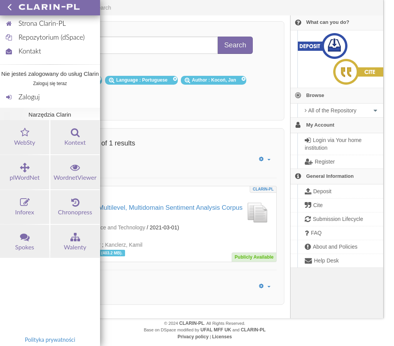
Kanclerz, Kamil (123, 245)
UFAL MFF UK (215, 330)
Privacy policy (193, 336)
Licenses (222, 336)
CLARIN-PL (263, 189)
